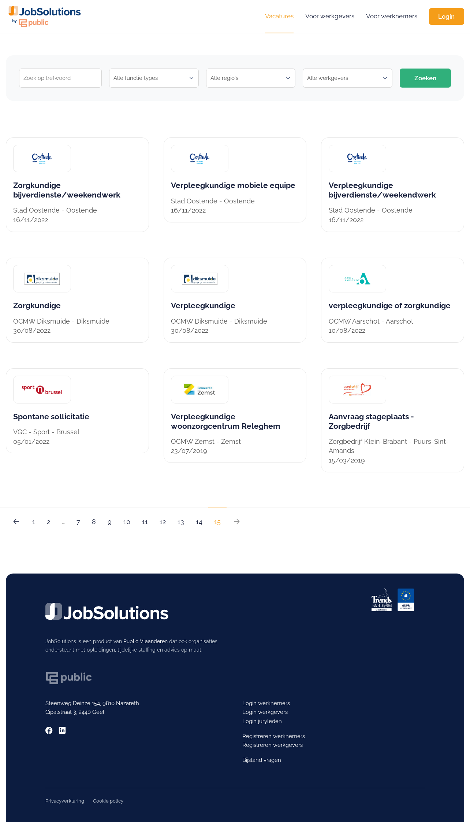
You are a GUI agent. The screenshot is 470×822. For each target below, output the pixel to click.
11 (145, 522)
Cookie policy (108, 801)
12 (163, 522)
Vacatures (279, 16)
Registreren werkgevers (272, 745)
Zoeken (425, 78)
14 (199, 522)
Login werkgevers (265, 712)
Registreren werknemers (273, 736)
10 (126, 522)
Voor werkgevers (329, 16)
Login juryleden (262, 721)
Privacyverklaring (64, 801)
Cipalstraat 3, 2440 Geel (74, 712)
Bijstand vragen (261, 760)
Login (446, 16)
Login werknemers (266, 703)
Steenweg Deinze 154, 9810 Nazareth (92, 703)
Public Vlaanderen (145, 641)
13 (181, 522)
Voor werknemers (391, 16)
